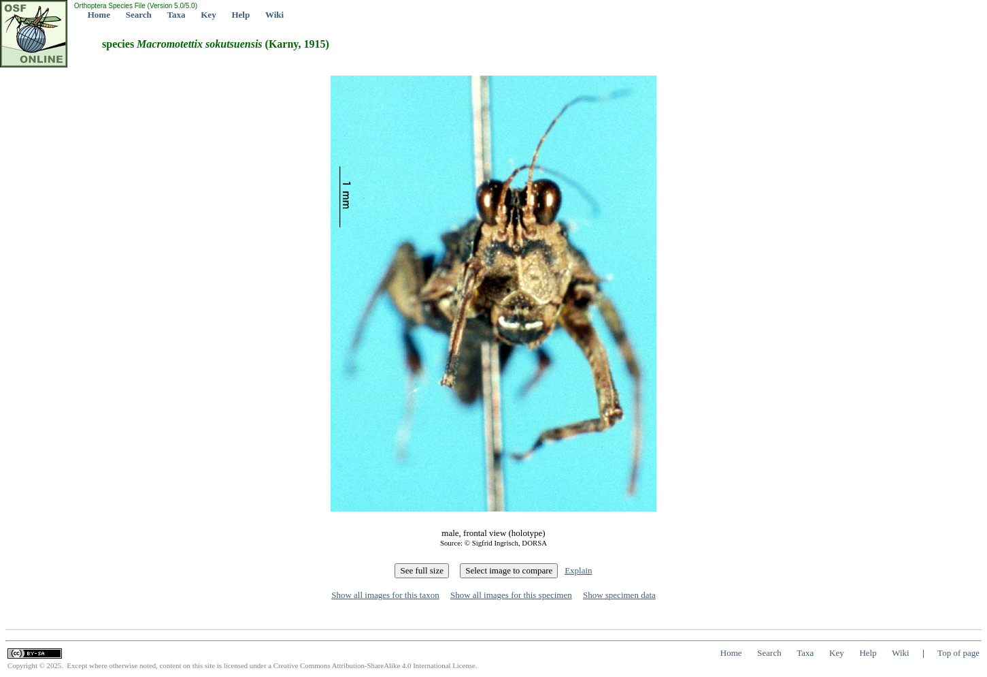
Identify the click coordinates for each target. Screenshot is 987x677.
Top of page (958, 653)
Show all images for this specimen (511, 595)
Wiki (274, 15)
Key (208, 15)
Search (139, 15)
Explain (578, 570)
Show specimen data (619, 595)
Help (240, 15)
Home (99, 15)
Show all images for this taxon (385, 595)
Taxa (176, 15)
